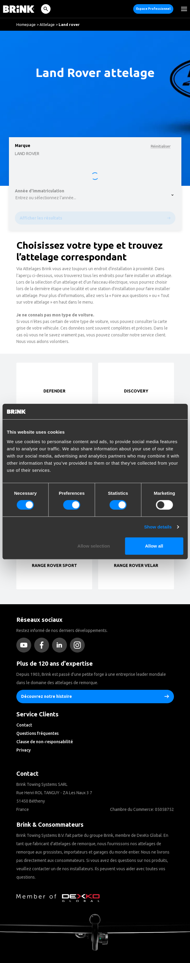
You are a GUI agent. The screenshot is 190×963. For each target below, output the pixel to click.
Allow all (154, 545)
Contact (24, 725)
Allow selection (93, 545)
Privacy (23, 750)
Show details (158, 526)
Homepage (26, 24)
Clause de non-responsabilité (44, 741)
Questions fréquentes (37, 733)
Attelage (47, 24)
